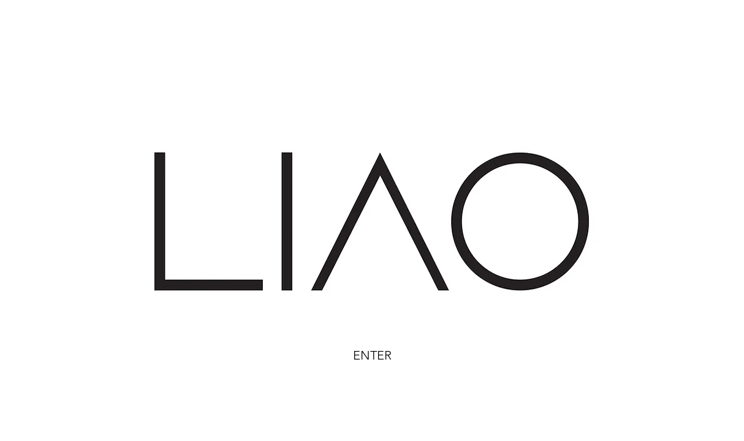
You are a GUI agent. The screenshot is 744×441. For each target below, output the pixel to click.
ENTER (372, 355)
